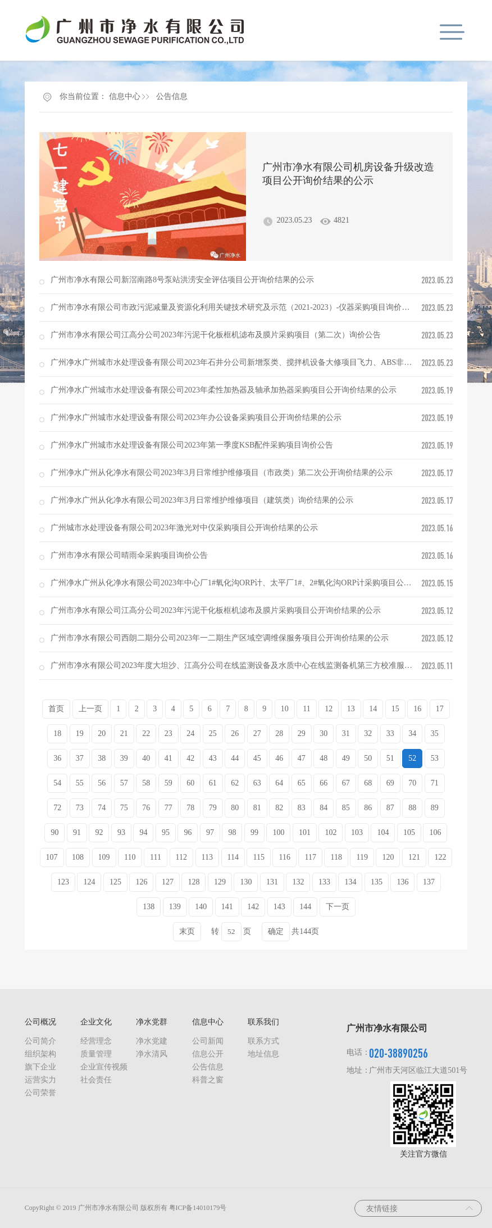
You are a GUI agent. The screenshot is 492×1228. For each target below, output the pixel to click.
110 (129, 857)
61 (213, 783)
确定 (276, 931)
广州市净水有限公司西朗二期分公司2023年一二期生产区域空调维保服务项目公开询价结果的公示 (220, 638)
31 (346, 733)
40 (146, 758)
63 (257, 783)
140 (201, 906)
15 (395, 709)
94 (143, 832)
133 (324, 882)
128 (193, 882)
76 (146, 807)
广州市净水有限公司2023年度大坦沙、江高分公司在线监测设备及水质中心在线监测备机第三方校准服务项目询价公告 (255, 665)
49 (346, 758)
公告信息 (172, 96)
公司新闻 (208, 1041)
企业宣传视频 (103, 1067)
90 (54, 832)
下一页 (337, 906)
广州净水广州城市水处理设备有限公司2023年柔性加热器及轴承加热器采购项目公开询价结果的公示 (224, 390)
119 (361, 857)
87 (390, 807)
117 (310, 857)
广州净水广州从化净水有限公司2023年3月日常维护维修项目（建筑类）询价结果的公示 (202, 500)
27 (257, 733)
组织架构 (40, 1054)
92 (99, 832)
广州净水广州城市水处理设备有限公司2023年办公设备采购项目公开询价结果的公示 (196, 417)
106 (435, 832)
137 (429, 882)
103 (357, 832)
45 (257, 758)
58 (146, 783)
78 (190, 807)
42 (190, 758)
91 (77, 832)
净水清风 (151, 1054)
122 (440, 857)
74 (102, 807)
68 (368, 783)
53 (435, 758)
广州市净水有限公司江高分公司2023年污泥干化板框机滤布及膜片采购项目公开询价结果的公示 (216, 610)
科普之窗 (208, 1080)
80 (235, 807)
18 (57, 733)
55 (80, 783)
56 (102, 783)
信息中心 (124, 96)
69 (390, 783)
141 (227, 906)
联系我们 (263, 1022)
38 (102, 758)
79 (213, 807)
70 (412, 783)
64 (279, 783)
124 (89, 882)
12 (328, 709)
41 (168, 758)
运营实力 (40, 1080)
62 (235, 783)
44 (235, 758)
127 (168, 882)
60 (190, 783)
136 (402, 882)
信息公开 (208, 1054)
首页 (56, 709)
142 (253, 906)
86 (368, 807)
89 (435, 807)
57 (124, 783)
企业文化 (96, 1022)
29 (302, 733)
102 (330, 832)
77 (168, 807)
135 (376, 882)
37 (80, 758)
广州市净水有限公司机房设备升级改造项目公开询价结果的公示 (348, 173)
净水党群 (151, 1022)
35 (435, 733)
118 (335, 857)
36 (57, 758)
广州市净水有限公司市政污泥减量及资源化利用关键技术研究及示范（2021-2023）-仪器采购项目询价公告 (234, 307)
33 (390, 733)
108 (78, 857)
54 (57, 783)
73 (80, 807)
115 (258, 857)
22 (146, 733)
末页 (187, 931)
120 (388, 857)
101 (305, 832)
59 (168, 783)
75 (124, 807)
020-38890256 (398, 1053)
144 (305, 906)
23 (168, 733)
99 (254, 832)
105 (409, 832)
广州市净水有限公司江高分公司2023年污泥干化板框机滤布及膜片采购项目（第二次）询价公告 (216, 335)
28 (279, 733)
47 (302, 758)
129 (220, 882)
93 (121, 832)
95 (166, 832)
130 (246, 882)
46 (279, 758)
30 (323, 733)
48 (323, 758)
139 (175, 906)
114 (233, 857)
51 (390, 758)
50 (368, 758)
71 (435, 783)
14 (373, 709)
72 (57, 807)
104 (383, 832)
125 (115, 882)
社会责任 (96, 1080)
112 (181, 857)
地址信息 (263, 1054)
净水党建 (151, 1041)
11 (306, 709)
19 (80, 733)
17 (440, 709)
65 (302, 783)
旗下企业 (40, 1067)
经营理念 (96, 1041)
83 (302, 807)
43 (213, 758)
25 (213, 733)
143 (279, 906)
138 (148, 906)
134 (350, 882)
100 (278, 832)
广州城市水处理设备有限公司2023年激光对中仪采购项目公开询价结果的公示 (184, 527)
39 (124, 758)
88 (412, 807)
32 (368, 733)
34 (412, 733)
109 (104, 857)
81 (257, 807)
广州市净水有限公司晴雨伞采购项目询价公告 (129, 555)
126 (141, 882)
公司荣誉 (40, 1093)
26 (235, 733)
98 (232, 832)
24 (190, 733)
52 (412, 758)
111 (155, 857)
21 (124, 733)
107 (52, 857)
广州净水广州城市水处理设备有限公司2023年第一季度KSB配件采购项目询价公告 (192, 445)
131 (272, 882)
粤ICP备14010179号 (198, 1208)
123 (63, 882)
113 (207, 857)
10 (285, 709)
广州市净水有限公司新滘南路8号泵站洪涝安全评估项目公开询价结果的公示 (182, 280)
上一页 (90, 709)
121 (414, 857)
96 (188, 832)
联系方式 (263, 1041)
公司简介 (40, 1041)
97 (210, 832)
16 (417, 709)
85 (346, 807)
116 (284, 857)
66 (323, 783)
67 (346, 783)
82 (279, 807)
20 (102, 733)
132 (298, 882)
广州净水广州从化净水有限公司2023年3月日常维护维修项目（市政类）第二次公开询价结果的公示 (222, 472)
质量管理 (96, 1054)
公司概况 (40, 1022)
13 (351, 709)
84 (323, 807)
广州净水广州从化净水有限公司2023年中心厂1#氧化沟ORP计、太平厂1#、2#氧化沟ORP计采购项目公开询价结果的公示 (258, 583)
